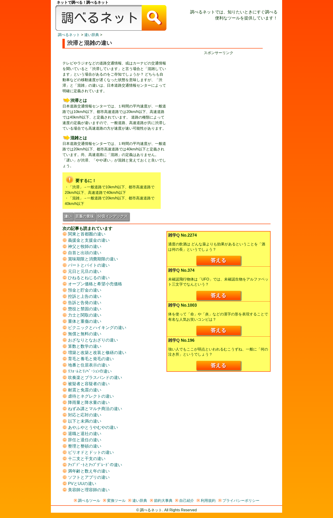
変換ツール (114, 501)
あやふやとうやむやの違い (90, 427)
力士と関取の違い (81, 315)
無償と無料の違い (81, 334)
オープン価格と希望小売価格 (92, 284)
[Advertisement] (218, 88)
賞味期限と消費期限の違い (90, 259)
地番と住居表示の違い (86, 365)
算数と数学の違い (81, 346)
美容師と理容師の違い (86, 490)
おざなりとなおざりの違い (90, 340)
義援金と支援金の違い (86, 240)
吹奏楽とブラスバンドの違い (92, 377)
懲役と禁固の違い (81, 309)
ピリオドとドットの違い (88, 452)
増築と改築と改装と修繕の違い (94, 352)
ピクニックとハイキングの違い (94, 327)
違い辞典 (91, 35)
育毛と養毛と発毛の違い (88, 359)
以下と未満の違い (81, 421)
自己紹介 (184, 501)
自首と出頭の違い (81, 252)
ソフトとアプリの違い (86, 477)
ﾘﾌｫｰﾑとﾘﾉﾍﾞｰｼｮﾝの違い (87, 371)
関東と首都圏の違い (83, 234)
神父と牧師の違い (81, 246)
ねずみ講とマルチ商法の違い (92, 408)
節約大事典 (161, 501)
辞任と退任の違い (81, 440)
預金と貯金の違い (81, 290)
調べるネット (69, 35)
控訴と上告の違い (81, 296)
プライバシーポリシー (238, 501)
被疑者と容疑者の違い (86, 383)
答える (218, 260)
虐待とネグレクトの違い (88, 396)
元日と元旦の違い (81, 271)
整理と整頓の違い (81, 446)
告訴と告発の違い (81, 302)
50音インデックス (113, 216)
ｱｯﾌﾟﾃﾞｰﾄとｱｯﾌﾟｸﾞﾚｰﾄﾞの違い (92, 465)
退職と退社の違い (81, 433)
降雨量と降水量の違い (86, 402)
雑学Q (174, 235)
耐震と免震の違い (81, 390)
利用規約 (206, 501)
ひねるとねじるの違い (86, 277)
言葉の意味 (84, 216)
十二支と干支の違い (83, 458)
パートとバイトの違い (86, 265)
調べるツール (87, 501)
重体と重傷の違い (81, 321)
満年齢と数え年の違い (86, 471)
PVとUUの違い (79, 483)
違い (68, 216)
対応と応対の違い (81, 415)
